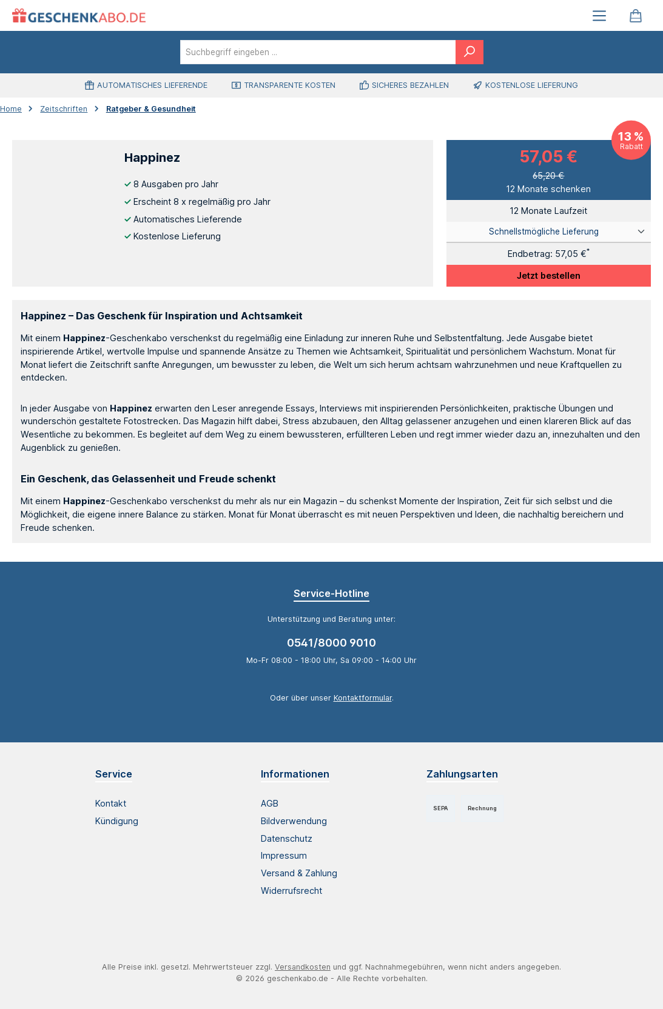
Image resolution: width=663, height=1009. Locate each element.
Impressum (284, 855)
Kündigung (116, 821)
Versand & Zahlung (299, 873)
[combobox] (318, 52)
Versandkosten (303, 966)
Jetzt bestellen (549, 275)
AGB (269, 803)
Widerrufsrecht (291, 890)
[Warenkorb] (636, 15)
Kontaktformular (363, 697)
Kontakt (110, 803)
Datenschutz (286, 838)
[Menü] (599, 15)
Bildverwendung (294, 821)
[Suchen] (469, 52)
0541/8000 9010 (331, 642)
